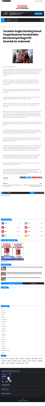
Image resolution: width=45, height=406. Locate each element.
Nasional (3, 343)
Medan (3, 341)
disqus (36, 196)
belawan (3, 321)
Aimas (3, 312)
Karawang (4, 334)
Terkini (3, 356)
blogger (32, 196)
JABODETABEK (4, 325)
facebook (41, 196)
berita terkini (4, 323)
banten (3, 314)
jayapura (3, 332)
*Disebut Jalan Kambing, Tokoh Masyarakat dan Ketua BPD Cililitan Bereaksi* (24, 281)
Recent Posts (12, 287)
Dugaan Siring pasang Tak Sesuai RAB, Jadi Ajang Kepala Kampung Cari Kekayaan (25, 271)
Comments (33, 287)
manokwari (4, 338)
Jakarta (3, 327)
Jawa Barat (4, 330)
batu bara (4, 316)
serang (3, 347)
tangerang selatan (5, 354)
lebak (3, 336)
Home (4, 26)
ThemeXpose (24, 404)
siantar (3, 349)
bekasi (3, 319)
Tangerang (4, 352)
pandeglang (4, 345)
